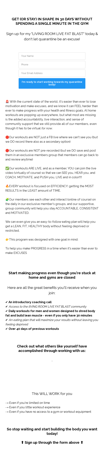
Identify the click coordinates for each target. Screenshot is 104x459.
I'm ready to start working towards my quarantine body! (52, 83)
